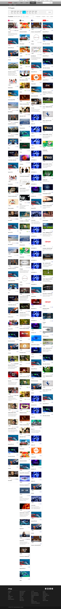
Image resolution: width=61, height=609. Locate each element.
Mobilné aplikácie (11, 599)
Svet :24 (32, 356)
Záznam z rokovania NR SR (36, 31)
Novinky (39, 2)
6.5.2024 (24, 12)
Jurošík (21, 55)
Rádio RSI (21, 597)
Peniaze (21, 284)
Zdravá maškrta (11, 208)
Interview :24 (33, 196)
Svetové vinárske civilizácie (24, 328)
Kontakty (51, 0)
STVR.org (42, 0)
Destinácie (10, 256)
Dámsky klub (10, 87)
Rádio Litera (22, 599)
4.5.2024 (18, 12)
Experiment (22, 528)
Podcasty (9, 597)
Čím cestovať (22, 43)
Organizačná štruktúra (35, 595)
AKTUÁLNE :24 (33, 172)
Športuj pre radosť (46, 308)
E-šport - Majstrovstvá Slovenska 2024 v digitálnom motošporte (48, 348)
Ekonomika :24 (33, 308)
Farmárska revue (23, 352)
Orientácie (21, 164)
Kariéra (32, 597)
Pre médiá (47, 0)
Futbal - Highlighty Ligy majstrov (48, 232)
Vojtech (9, 31)
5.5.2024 (21, 12)
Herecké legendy (22, 188)
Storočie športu (45, 220)
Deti (24, 0)
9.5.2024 (33, 12)
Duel (9, 292)
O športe (44, 322)
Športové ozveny (46, 336)
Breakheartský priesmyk (24, 296)
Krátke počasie (10, 316)
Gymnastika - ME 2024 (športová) (48, 293)
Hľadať (51, 2)
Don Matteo (10, 220)
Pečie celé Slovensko (30, 0)
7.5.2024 (27, 12)
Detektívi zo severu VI (12, 123)
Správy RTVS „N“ (11, 47)
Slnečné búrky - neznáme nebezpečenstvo (25, 512)
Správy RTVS (10, 172)
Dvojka (9, 592)
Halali (21, 364)
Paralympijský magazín (47, 193)
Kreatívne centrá (34, 601)
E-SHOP (39, 0)
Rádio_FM (21, 595)
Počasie (9, 59)
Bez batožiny (10, 111)
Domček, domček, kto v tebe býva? (25, 376)
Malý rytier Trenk (23, 116)
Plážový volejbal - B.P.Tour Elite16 (48, 134)
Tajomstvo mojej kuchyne (12, 196)
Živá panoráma (22, 128)
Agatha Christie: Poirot (12, 412)
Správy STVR (21, 0)
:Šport (9, 595)
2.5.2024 (12, 12)
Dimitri (21, 400)
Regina (21, 340)
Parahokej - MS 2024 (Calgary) (48, 248)
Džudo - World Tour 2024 (47, 120)
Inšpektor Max (10, 396)
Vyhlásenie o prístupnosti (35, 603)
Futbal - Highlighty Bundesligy (48, 376)
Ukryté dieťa (22, 540)
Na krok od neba (11, 135)
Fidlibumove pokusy (23, 412)
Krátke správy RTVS (11, 280)
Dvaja (21, 204)
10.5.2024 (36, 12)
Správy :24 (33, 123)
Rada (32, 599)
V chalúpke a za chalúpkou (24, 220)
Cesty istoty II (33, 83)
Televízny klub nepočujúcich (24, 176)
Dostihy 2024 (45, 179)
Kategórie (27, 16)
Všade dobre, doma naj (12, 160)
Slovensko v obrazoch (12, 71)
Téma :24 (32, 135)
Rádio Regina (22, 592)
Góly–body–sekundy (46, 43)
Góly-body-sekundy (11, 456)
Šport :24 (32, 429)
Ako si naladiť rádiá (34, 592)
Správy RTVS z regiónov (35, 344)
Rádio (22, 2)
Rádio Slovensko (22, 591)
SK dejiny (21, 269)
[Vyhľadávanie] (47, 3)
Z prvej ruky (33, 220)
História (35, 0)
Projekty (44, 597)
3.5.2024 (15, 12)
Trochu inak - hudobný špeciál (25, 556)
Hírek (21, 140)
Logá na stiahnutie (46, 595)
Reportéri (9, 380)
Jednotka (9, 591)
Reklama (44, 592)
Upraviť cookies (45, 600)
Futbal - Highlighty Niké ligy (47, 106)
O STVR (32, 591)
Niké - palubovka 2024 (47, 263)
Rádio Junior (22, 600)
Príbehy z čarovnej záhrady (24, 104)
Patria (21, 596)
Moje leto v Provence (11, 365)
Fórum (21, 152)
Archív (27, 2)
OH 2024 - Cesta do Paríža (47, 205)
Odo (20, 388)
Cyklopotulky (22, 257)
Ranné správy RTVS (11, 99)
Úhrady (32, 600)
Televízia (15, 2)
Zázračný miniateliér (23, 31)
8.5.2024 (30, 12)
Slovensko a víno (22, 312)
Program (32, 2)
